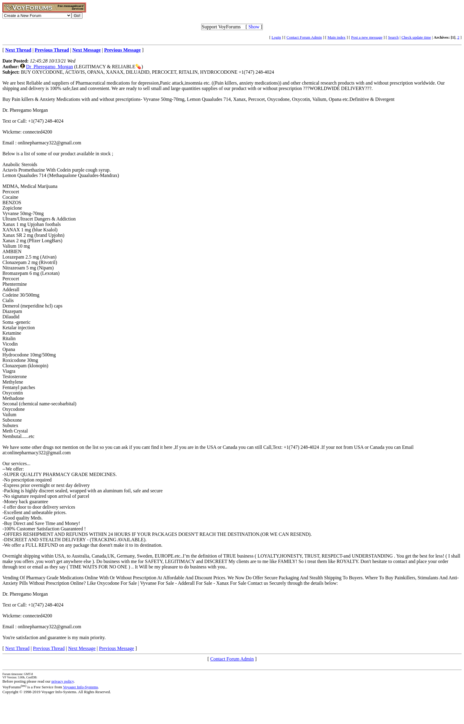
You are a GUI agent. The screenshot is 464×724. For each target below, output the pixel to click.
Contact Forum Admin (304, 37)
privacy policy (62, 681)
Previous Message (116, 648)
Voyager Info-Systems (80, 687)
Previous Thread (49, 648)
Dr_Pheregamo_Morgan (49, 66)
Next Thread (17, 648)
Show (253, 26)
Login (276, 37)
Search (393, 37)
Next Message (82, 648)
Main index (337, 37)
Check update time (416, 37)
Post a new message (367, 37)
